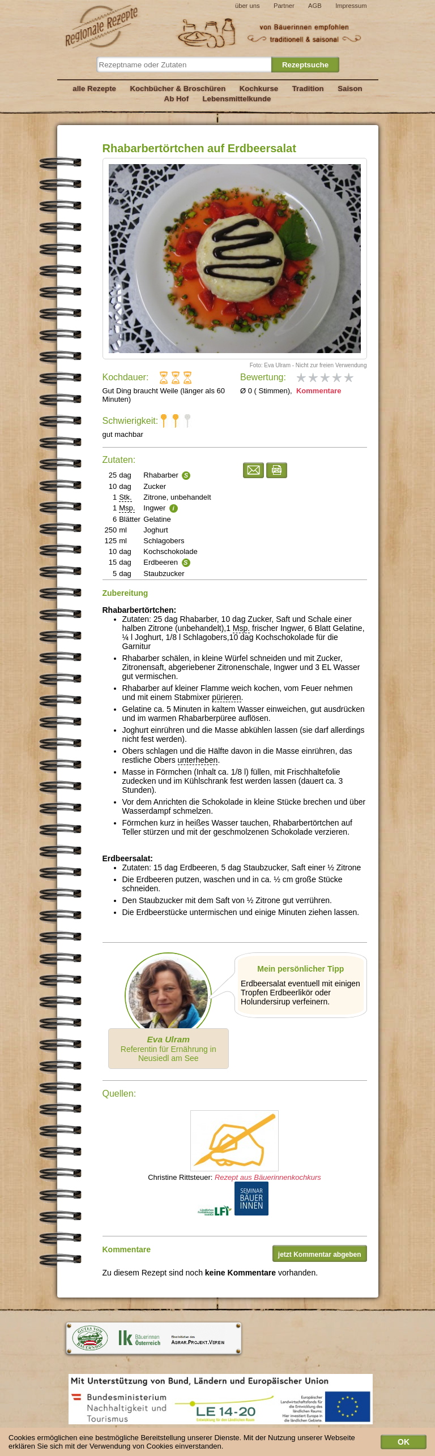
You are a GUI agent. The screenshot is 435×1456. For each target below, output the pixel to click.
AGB (315, 5)
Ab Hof (176, 99)
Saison (350, 88)
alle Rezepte (94, 88)
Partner (284, 5)
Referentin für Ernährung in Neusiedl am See (168, 1048)
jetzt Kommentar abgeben (319, 1255)
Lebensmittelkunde (237, 99)
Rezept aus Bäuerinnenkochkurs (268, 1177)
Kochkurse (259, 88)
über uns (247, 5)
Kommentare (317, 390)
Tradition (308, 88)
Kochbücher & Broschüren (177, 88)
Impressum (350, 5)
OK (404, 1444)
